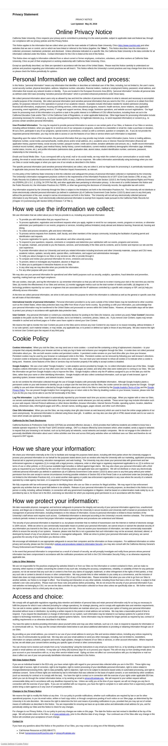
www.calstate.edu (61, 714)
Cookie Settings (8, 744)
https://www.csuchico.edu (129, 45)
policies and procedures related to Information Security (78, 544)
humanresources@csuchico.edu (39, 733)
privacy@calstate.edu (94, 678)
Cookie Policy (22, 744)
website (48, 547)
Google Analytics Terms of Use (126, 387)
